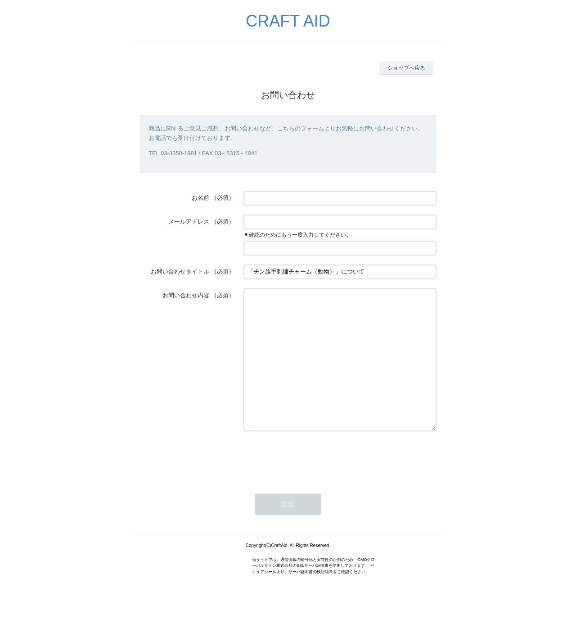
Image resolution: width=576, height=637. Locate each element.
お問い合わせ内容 (185, 295)
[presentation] (311, 484)
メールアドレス (188, 221)
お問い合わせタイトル (180, 271)
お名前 (200, 197)
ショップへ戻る (406, 68)
